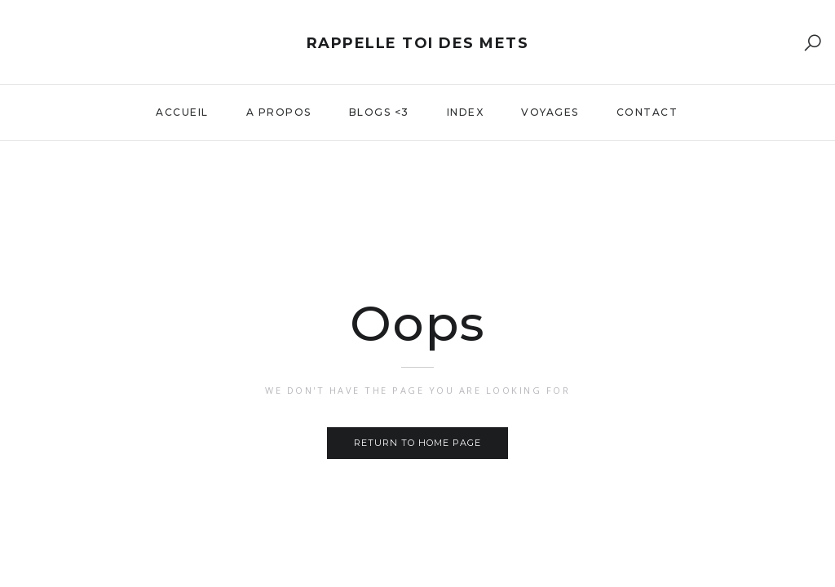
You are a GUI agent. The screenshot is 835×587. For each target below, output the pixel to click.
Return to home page (417, 442)
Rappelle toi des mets (418, 43)
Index (465, 112)
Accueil (182, 112)
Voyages (550, 112)
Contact (647, 112)
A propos (278, 112)
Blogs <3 (379, 112)
